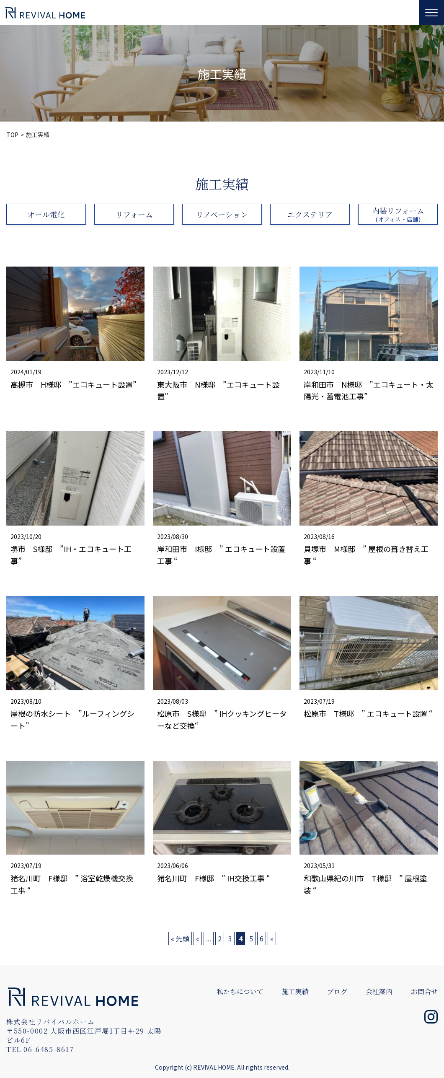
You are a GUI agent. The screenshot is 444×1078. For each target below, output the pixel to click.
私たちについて (240, 991)
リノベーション (222, 214)
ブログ (337, 991)
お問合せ (424, 991)
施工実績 (295, 991)
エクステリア (310, 214)
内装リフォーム (398, 214)
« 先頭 (180, 938)
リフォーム (134, 214)
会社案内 (379, 991)
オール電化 (46, 214)
